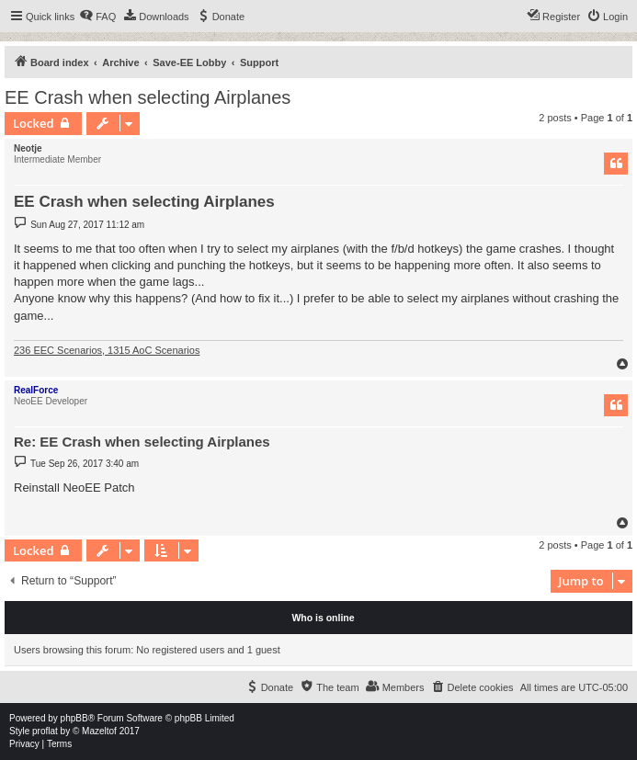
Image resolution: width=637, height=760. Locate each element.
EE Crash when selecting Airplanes (147, 97)
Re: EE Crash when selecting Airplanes (142, 441)
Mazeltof (99, 731)
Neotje (28, 148)
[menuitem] (97, 17)
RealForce (36, 390)
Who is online (322, 617)
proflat (45, 731)
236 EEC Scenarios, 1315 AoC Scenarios (106, 350)
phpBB (74, 718)
